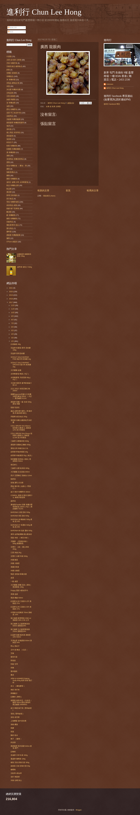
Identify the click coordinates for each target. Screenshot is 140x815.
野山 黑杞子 (15, 646)
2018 (11, 299)
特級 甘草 (14, 664)
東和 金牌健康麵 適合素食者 (21, 534)
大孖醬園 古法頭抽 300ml (20, 472)
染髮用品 (9, 116)
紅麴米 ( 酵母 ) (16, 697)
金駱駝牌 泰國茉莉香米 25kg (24, 255)
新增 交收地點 (11, 195)
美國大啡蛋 (15, 567)
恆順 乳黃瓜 (15, 407)
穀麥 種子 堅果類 (12, 209)
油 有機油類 (10, 103)
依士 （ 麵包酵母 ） (18, 686)
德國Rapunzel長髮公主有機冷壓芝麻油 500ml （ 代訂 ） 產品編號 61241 (21, 396)
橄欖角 (13, 770)
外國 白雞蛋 (15, 571)
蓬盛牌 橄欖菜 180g (18, 759)
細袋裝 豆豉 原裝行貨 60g (20, 766)
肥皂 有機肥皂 (11, 109)
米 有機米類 (10, 80)
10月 (13, 312)
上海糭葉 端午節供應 (18, 721)
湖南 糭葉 (14, 724)
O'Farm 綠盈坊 (12, 242)
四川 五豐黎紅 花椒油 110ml (21, 475)
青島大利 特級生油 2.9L (19, 448)
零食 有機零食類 (12, 202)
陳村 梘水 (14, 735)
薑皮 (12, 675)
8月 (12, 320)
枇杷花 (13, 479)
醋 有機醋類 (10, 215)
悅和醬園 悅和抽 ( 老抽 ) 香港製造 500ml (21, 460)
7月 (12, 323)
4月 (12, 334)
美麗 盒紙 (14, 594)
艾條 (12, 653)
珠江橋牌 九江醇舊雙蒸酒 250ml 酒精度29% (20, 630)
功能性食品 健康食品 (14, 66)
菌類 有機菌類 (11, 179)
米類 (8, 86)
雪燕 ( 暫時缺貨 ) (17, 714)
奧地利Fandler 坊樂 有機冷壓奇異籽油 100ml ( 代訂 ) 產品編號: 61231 (21, 507)
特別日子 (9, 142)
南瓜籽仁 (14, 465)
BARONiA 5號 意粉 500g (20, 516)
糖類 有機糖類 (11, 219)
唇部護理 (9, 136)
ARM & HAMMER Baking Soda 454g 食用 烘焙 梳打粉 (21, 680)
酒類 (8, 156)
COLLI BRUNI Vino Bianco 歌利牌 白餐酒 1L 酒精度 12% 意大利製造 (21, 428)
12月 (13, 305)
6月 (12, 327)
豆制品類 (9, 93)
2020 (11, 292)
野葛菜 (13, 661)
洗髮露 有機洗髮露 (13, 119)
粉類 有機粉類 (11, 146)
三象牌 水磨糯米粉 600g (20, 441)
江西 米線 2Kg (16, 553)
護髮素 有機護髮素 (13, 235)
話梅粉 (13, 752)
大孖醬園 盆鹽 (16, 370)
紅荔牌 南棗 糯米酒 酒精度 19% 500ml (21, 636)
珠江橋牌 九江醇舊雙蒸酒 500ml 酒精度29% (20, 625)
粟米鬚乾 (14, 671)
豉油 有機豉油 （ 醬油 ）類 (16, 166)
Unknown (109, 84)
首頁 (68, 190)
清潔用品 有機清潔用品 (15, 159)
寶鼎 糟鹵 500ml (17, 598)
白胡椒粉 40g (16, 344)
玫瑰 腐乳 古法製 (17, 483)
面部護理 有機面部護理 (15, 123)
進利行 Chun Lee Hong (43, 12)
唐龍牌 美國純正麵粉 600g (20, 445)
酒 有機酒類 (10, 152)
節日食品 (9, 199)
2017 (11, 302)
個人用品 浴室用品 (13, 132)
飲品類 (9, 189)
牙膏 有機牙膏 (11, 63)
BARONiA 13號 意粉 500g (20, 512)
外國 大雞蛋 (15, 563)
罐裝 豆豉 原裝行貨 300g (20, 762)
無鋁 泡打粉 (15, 690)
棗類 (8, 169)
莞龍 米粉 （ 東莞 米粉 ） (20, 538)
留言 (10, 32)
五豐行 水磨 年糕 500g (19, 556)
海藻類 (9, 139)
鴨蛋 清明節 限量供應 (19, 574)
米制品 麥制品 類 (12, 83)
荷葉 (12, 732)
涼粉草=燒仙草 (16, 773)
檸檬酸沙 (14, 693)
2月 (12, 341)
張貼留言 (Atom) (49, 196)
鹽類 (8, 238)
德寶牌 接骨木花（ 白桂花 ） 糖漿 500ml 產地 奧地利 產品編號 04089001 (21, 702)
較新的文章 (43, 190)
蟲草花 (13, 501)
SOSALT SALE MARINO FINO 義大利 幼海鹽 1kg (21, 358)
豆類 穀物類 (10, 96)
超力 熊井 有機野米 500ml (20, 492)
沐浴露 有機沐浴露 (13, 89)
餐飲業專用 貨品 (12, 225)
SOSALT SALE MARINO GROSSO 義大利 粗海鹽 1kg (21, 365)
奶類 (8, 70)
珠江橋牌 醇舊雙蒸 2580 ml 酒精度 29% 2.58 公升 (21, 619)
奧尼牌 (9, 192)
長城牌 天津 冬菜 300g (19, 755)
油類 (8, 106)
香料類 (9, 129)
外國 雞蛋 (14, 560)
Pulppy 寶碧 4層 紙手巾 (19, 590)
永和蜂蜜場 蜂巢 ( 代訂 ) (20, 374)
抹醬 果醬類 (10, 99)
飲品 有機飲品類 (12, 185)
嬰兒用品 (9, 228)
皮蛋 (12, 578)
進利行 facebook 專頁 (112, 104)
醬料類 (9, 232)
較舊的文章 (93, 190)
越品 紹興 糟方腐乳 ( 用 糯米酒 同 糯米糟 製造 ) (21, 412)
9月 (12, 316)
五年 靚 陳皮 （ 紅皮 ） (19, 650)
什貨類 (9, 56)
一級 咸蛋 (14, 581)
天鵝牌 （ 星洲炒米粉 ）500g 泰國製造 (20, 542)
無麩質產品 (10, 172)
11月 (13, 309)
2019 (11, 295)
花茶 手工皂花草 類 (13, 113)
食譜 (8, 126)
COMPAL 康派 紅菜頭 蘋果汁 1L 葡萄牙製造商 (21, 496)
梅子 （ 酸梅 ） (16, 739)
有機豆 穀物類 (11, 73)
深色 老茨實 (15, 717)
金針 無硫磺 (15, 777)
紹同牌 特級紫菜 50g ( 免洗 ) (21, 455)
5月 (12, 330)
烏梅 (12, 668)
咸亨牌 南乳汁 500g (24, 267)
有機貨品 (9, 76)
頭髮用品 (9, 222)
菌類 (8, 175)
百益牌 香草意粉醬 (18, 353)
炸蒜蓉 (13, 742)
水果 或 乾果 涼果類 (53, 106)
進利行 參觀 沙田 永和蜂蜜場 (17, 182)
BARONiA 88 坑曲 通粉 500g (21, 531)
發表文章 (12, 28)
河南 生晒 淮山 (16, 780)
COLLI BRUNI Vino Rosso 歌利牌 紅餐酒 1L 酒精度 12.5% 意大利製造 (21, 435)
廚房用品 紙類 (11, 205)
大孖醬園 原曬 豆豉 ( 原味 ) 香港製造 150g (21, 586)
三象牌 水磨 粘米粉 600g (20, 468)
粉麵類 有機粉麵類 (13, 149)
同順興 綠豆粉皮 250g (19, 417)
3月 (12, 338)
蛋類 (8, 162)
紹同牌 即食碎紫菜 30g (19, 452)
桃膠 (12, 728)
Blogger (79, 810)
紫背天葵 (14, 657)
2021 (11, 288)
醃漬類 (9, 212)
